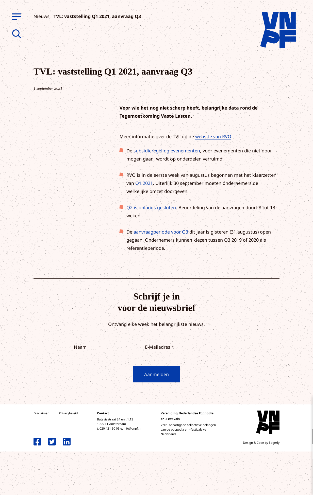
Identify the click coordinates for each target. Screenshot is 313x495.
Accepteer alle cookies (270, 470)
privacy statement (288, 420)
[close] (305, 405)
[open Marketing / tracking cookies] (305, 452)
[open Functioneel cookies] (305, 437)
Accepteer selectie (270, 485)
